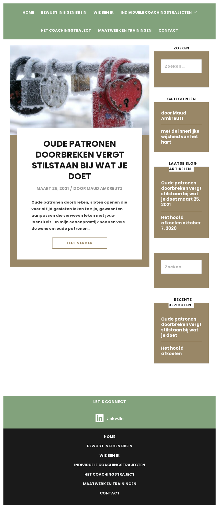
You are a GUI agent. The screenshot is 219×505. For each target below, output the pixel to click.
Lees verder (80, 243)
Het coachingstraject (66, 30)
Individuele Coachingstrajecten (156, 12)
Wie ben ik (103, 12)
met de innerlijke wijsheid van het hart (180, 136)
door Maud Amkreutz (98, 188)
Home (28, 12)
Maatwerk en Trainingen (124, 30)
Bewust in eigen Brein (63, 12)
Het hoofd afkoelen (172, 220)
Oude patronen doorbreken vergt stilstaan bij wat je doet (79, 160)
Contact (168, 30)
